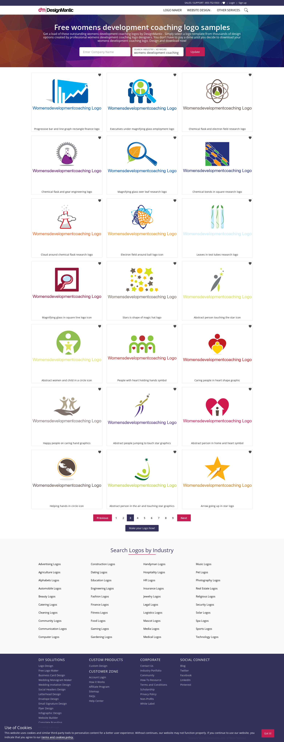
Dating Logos (99, 572)
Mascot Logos (151, 620)
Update (195, 52)
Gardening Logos (101, 637)
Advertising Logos (50, 564)
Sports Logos (204, 628)
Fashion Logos (100, 596)
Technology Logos (207, 637)
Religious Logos (205, 596)
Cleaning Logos (48, 612)
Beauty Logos (47, 596)
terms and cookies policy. (57, 737)
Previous (102, 518)
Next (184, 518)
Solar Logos (203, 612)
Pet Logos (202, 572)
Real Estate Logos (206, 588)
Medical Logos (152, 637)
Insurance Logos (153, 588)
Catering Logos (48, 604)
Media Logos (151, 628)
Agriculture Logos (49, 572)
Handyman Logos (154, 564)
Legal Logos (150, 604)
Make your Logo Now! (142, 528)
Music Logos (203, 564)
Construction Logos (103, 564)
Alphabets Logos (49, 580)
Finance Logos (100, 604)
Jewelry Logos (152, 596)
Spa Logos (202, 620)
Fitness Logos (99, 612)
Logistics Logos (152, 612)
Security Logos (205, 604)
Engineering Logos (102, 588)
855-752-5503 (212, 2)
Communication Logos (53, 628)
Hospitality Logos (154, 572)
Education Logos (101, 580)
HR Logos (149, 580)
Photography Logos (208, 580)
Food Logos (98, 620)
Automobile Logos (50, 588)
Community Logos (50, 620)
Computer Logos (49, 637)
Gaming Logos (100, 628)
